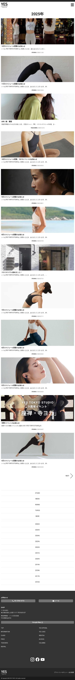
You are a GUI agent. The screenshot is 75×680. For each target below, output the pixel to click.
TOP (2, 628)
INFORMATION (5, 632)
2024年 (37, 535)
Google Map (38, 622)
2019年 (37, 564)
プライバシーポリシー (61, 672)
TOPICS (37, 510)
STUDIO (37, 493)
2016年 (37, 582)
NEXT (70, 476)
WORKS (37, 504)
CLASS (3, 635)
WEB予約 (42, 635)
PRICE (3, 639)
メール (55, 601)
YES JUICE (42, 632)
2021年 (37, 553)
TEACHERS (4, 643)
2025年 (37, 530)
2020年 (37, 559)
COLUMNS (42, 643)
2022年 (37, 547)
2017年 (37, 576)
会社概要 (71, 672)
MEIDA (37, 499)
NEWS (37, 516)
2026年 (37, 524)
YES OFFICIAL (43, 628)
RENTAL (3, 646)
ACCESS (41, 639)
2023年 (37, 541)
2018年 (37, 570)
